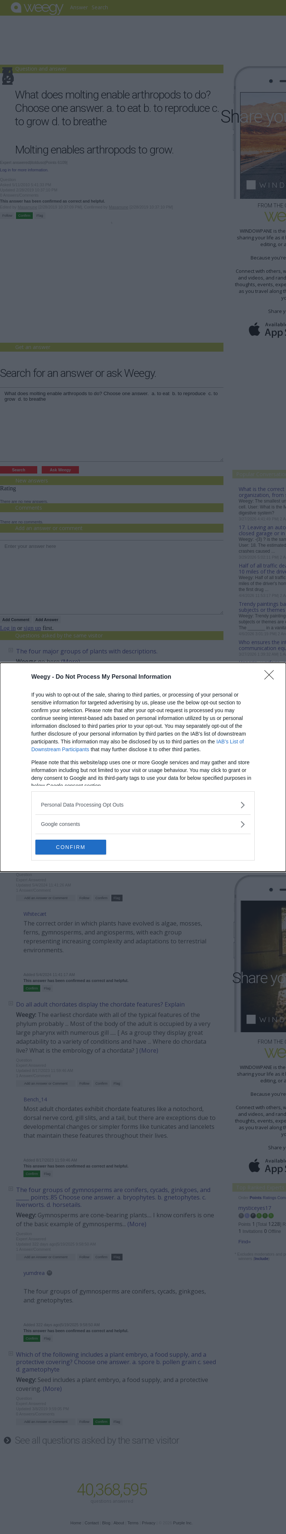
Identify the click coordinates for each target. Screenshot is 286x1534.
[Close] (271, 677)
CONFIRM (70, 847)
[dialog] (143, 767)
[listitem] (143, 805)
